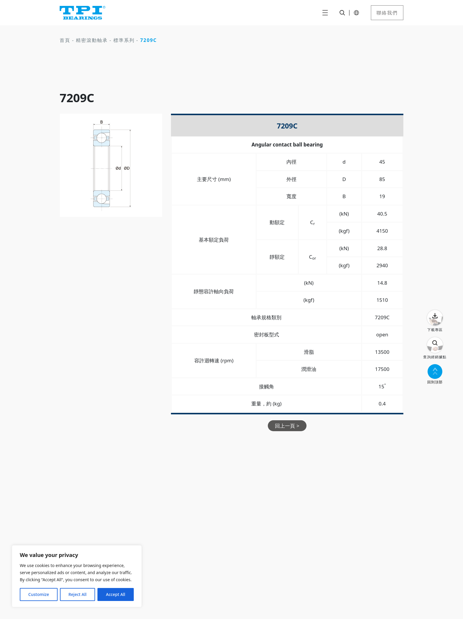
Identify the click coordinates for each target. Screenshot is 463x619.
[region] (77, 576)
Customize (38, 594)
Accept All (115, 594)
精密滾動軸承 (92, 40)
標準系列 (124, 40)
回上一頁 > (287, 425)
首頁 (65, 40)
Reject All (78, 594)
